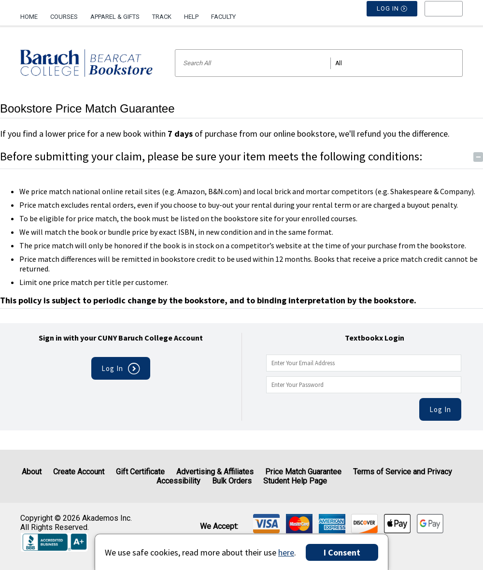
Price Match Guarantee (303, 471)
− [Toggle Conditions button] (478, 157)
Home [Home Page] (29, 16)
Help (191, 16)
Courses (64, 16)
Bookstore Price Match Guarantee (87, 108)
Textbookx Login (374, 337)
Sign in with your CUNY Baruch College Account (121, 337)
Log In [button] (392, 17)
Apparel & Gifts (115, 16)
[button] (444, 17)
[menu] (444, 17)
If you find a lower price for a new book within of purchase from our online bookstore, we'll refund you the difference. (225, 133)
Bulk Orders (232, 480)
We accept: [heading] (219, 526)
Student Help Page (295, 480)
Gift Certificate (140, 471)
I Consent (342, 552)
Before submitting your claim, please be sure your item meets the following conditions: (241, 156)
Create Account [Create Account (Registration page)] (78, 471)
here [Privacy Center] (286, 552)
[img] (266, 523)
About (32, 471)
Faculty (223, 16)
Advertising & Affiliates (215, 471)
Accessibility (178, 480)
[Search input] (319, 63)
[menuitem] (32, 13)
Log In (440, 409)
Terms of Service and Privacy (402, 471)
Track (161, 16)
